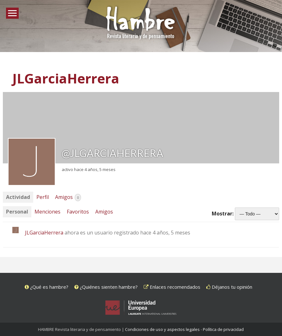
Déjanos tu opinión (229, 287)
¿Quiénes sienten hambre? (106, 287)
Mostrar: (223, 213)
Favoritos (78, 211)
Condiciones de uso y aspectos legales (162, 329)
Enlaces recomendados (172, 287)
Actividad (18, 197)
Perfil (42, 197)
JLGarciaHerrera (65, 78)
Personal (17, 211)
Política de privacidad (223, 329)
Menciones (47, 211)
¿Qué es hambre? (46, 287)
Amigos (68, 197)
